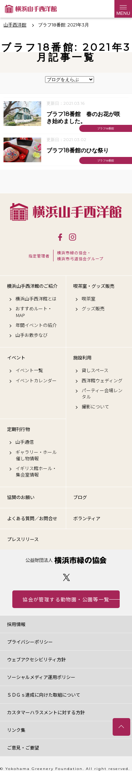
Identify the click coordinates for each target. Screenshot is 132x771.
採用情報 (16, 624)
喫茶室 (88, 299)
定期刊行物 (18, 429)
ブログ (80, 497)
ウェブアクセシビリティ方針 (36, 659)
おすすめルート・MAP (33, 311)
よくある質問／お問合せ (32, 518)
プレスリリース (23, 539)
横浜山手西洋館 (66, 211)
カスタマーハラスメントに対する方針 (46, 712)
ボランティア (86, 518)
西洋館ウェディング (102, 380)
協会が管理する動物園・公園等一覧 (66, 599)
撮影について (95, 406)
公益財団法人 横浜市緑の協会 (66, 560)
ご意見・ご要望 (23, 747)
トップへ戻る (121, 727)
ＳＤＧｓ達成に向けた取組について (43, 694)
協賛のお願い (20, 497)
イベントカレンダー (36, 380)
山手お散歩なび (31, 335)
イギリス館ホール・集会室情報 (36, 471)
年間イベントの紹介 (36, 325)
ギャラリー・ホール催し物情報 (36, 455)
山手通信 (24, 442)
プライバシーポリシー (30, 641)
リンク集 (16, 730)
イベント (16, 357)
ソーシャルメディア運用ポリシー (41, 677)
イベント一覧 (29, 370)
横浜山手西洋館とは (36, 299)
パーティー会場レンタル (102, 393)
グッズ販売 (93, 308)
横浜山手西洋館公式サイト (31, 9)
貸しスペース (95, 370)
